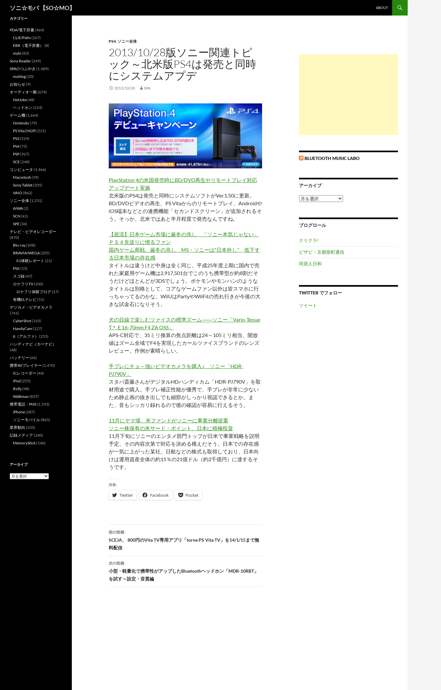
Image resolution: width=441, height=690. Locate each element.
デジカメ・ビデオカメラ (31, 307)
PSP (16, 154)
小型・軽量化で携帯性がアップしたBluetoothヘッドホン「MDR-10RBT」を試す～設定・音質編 (185, 570)
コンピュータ (21, 169)
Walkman (21, 396)
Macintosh (22, 177)
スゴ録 (19, 276)
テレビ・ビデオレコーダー (33, 231)
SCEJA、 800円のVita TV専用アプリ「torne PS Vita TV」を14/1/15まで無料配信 (185, 539)
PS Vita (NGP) (24, 130)
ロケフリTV (23, 283)
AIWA (18, 208)
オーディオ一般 (23, 92)
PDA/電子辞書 (22, 29)
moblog (19, 76)
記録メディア (21, 435)
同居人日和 (310, 263)
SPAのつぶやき (23, 68)
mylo (17, 53)
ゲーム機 (17, 115)
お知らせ (17, 84)
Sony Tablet (22, 185)
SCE (16, 161)
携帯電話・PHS (23, 404)
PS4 (112, 41)
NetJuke (20, 99)
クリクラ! (309, 240)
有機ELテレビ (25, 299)
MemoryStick (24, 443)
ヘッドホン (22, 107)
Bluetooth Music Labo (331, 158)
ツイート (308, 305)
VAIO (17, 192)
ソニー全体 (127, 41)
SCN (16, 216)
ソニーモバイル (26, 419)
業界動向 (17, 427)
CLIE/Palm (22, 37)
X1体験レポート (30, 260)
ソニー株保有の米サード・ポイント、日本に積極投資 (171, 428)
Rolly (17, 388)
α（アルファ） (26, 336)
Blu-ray (19, 245)
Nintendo (21, 123)
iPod (17, 380)
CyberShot (22, 320)
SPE (16, 223)
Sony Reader (20, 60)
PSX (16, 268)
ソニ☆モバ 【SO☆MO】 (42, 7)
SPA (147, 88)
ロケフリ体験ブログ (33, 291)
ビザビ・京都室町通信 (321, 252)
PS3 (16, 138)
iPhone (19, 411)
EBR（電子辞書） (28, 45)
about (382, 7)
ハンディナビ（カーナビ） (33, 344)
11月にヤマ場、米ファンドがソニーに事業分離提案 (168, 420)
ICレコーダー (24, 373)
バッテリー (19, 357)
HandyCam (22, 328)
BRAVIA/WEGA (26, 252)
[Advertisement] (348, 94)
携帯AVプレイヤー (26, 365)
